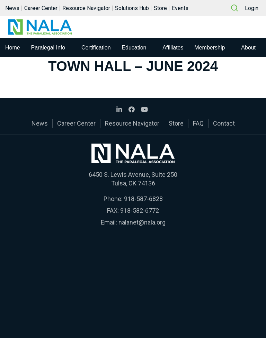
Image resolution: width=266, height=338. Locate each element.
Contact (224, 123)
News (12, 8)
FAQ (198, 123)
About (248, 48)
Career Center (40, 8)
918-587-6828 (143, 198)
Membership (209, 48)
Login (251, 8)
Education (134, 48)
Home (12, 48)
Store (160, 8)
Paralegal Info (48, 48)
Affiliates (172, 48)
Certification (95, 48)
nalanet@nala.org (142, 222)
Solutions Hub (132, 8)
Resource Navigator (86, 8)
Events (180, 8)
